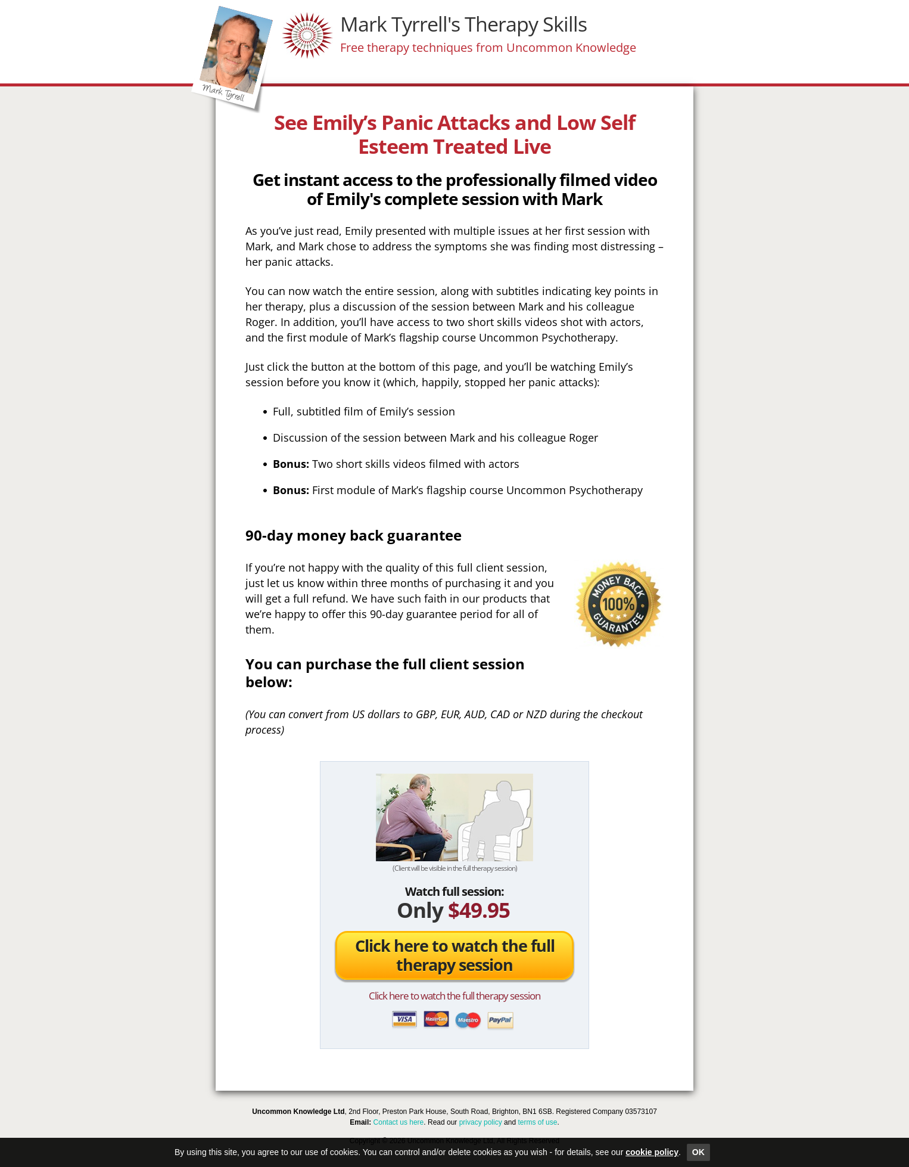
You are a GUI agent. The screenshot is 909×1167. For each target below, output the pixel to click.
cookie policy (651, 1152)
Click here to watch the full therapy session (455, 955)
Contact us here (398, 1122)
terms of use (537, 1122)
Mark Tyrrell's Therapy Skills (463, 24)
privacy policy (480, 1122)
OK (698, 1152)
